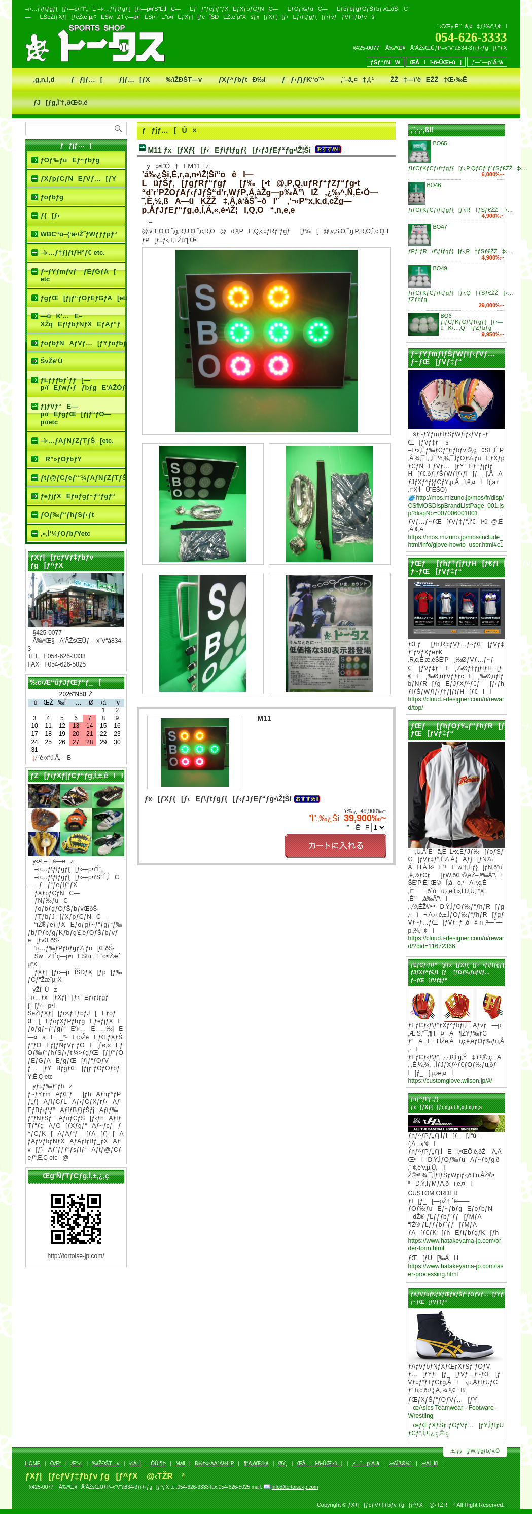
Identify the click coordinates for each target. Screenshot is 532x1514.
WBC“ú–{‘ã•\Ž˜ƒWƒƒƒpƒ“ (79, 234)
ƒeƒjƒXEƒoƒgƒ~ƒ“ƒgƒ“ (78, 496)
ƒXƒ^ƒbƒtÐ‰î (241, 79)
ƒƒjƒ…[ (86, 79)
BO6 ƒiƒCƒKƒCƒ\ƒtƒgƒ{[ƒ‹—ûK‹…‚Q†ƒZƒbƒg (472, 322)
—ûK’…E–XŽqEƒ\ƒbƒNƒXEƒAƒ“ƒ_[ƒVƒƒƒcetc (83, 320)
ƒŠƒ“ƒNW (386, 62)
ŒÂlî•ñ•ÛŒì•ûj (436, 62)
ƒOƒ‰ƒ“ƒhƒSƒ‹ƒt (67, 515)
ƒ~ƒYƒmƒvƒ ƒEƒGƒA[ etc (78, 275)
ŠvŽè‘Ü (52, 361)
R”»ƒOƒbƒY (61, 459)
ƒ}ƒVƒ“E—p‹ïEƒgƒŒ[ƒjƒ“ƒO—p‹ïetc (76, 414)
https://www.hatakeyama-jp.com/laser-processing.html (456, 1270)
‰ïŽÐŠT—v (184, 79)
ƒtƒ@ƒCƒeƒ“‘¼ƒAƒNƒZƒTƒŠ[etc (83, 478)
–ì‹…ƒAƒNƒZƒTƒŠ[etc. (77, 441)
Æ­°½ (76, 1463)
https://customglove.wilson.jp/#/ (450, 1080)
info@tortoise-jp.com (295, 1487)
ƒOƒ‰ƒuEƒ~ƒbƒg (70, 160)
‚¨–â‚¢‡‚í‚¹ (357, 79)
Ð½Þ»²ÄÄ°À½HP (214, 1463)
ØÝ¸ (283, 1463)
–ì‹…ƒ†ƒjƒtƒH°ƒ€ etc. (73, 252)
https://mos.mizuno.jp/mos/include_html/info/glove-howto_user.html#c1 (456, 541)
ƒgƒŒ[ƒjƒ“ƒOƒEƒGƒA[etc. (83, 298)
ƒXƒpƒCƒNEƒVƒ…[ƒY (78, 178)
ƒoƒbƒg (52, 197)
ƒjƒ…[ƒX (134, 79)
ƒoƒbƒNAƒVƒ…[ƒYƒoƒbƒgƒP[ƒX (83, 343)
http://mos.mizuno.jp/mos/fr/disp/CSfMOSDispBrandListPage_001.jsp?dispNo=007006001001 (456, 505)
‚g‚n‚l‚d (44, 79)
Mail (180, 1463)
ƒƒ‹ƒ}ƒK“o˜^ (303, 79)
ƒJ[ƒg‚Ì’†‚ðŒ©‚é (60, 102)
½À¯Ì (135, 1463)
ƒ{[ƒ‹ (50, 215)
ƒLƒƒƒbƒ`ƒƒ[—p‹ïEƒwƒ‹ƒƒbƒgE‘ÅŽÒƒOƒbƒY (83, 384)
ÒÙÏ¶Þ (158, 1463)
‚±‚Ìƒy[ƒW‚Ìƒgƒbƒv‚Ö (475, 1451)
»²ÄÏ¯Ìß (429, 1463)
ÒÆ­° (55, 1463)
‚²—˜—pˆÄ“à (487, 62)
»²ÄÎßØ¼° (400, 1463)
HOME (33, 1463)
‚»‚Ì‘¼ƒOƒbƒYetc (66, 533)
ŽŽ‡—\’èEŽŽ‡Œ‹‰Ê (428, 79)
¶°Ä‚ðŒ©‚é (255, 1463)
